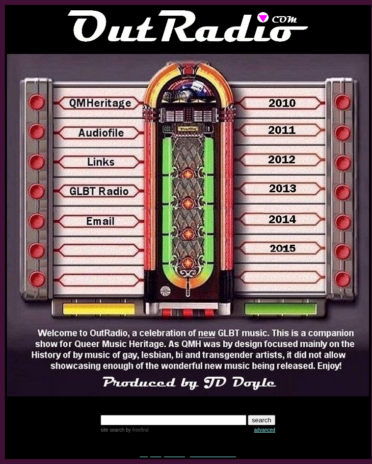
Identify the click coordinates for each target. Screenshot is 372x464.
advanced (264, 430)
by (136, 430)
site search (112, 430)
